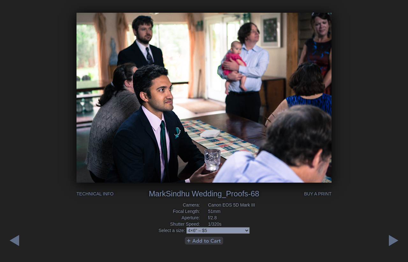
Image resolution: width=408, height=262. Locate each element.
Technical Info (94, 193)
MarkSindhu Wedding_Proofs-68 (204, 193)
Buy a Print (318, 193)
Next (14, 240)
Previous (393, 240)
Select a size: (171, 230)
